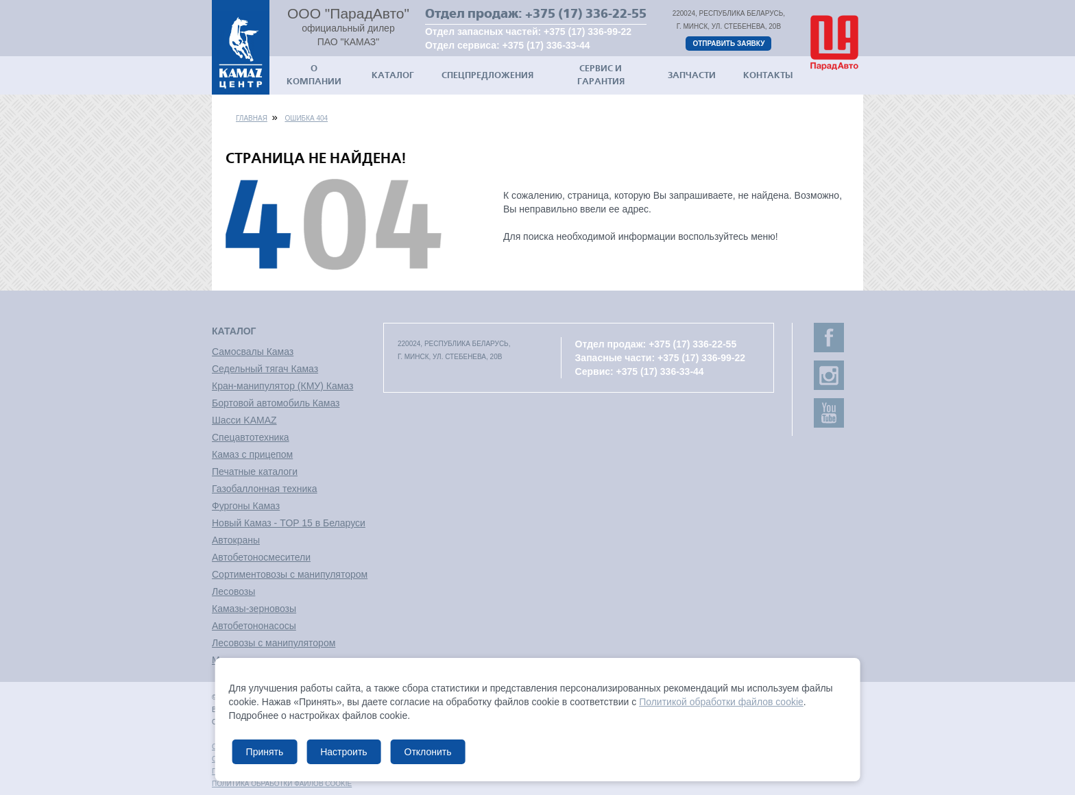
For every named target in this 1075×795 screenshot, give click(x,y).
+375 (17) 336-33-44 (546, 45)
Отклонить (427, 751)
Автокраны (236, 540)
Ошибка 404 (306, 118)
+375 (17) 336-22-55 (586, 13)
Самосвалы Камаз (252, 351)
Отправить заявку (728, 43)
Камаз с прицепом (252, 454)
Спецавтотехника (250, 437)
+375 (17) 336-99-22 (587, 31)
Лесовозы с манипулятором (273, 642)
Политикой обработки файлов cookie (721, 701)
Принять (265, 751)
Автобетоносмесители (261, 557)
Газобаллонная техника (264, 488)
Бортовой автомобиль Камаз (275, 403)
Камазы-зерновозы (254, 608)
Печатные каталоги (255, 471)
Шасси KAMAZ (244, 420)
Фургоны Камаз (246, 505)
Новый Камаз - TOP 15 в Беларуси (288, 522)
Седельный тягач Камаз (265, 368)
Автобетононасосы (254, 625)
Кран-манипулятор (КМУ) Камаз (282, 385)
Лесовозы (233, 591)
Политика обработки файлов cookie (282, 783)
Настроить (343, 751)
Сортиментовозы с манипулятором (289, 574)
